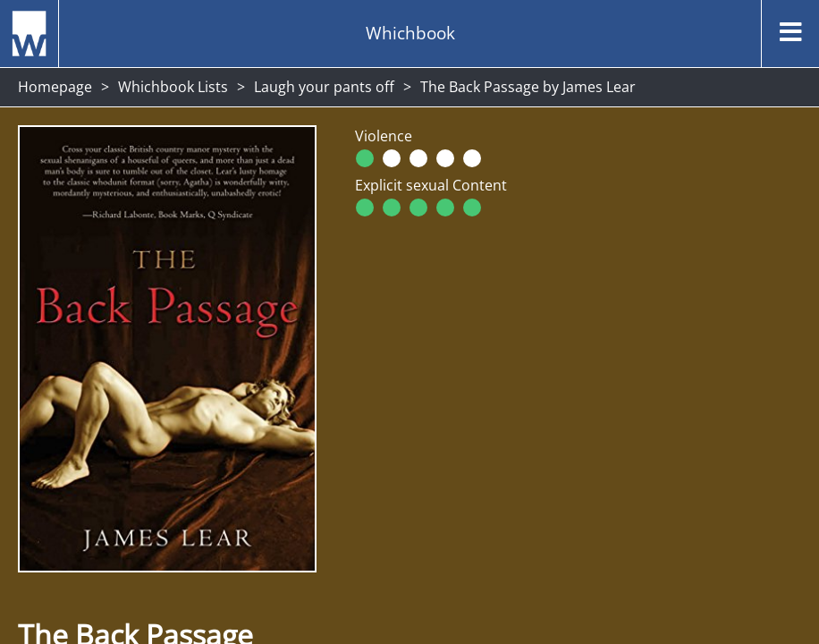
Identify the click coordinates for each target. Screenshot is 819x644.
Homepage (55, 87)
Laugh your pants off (324, 87)
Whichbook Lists (173, 87)
